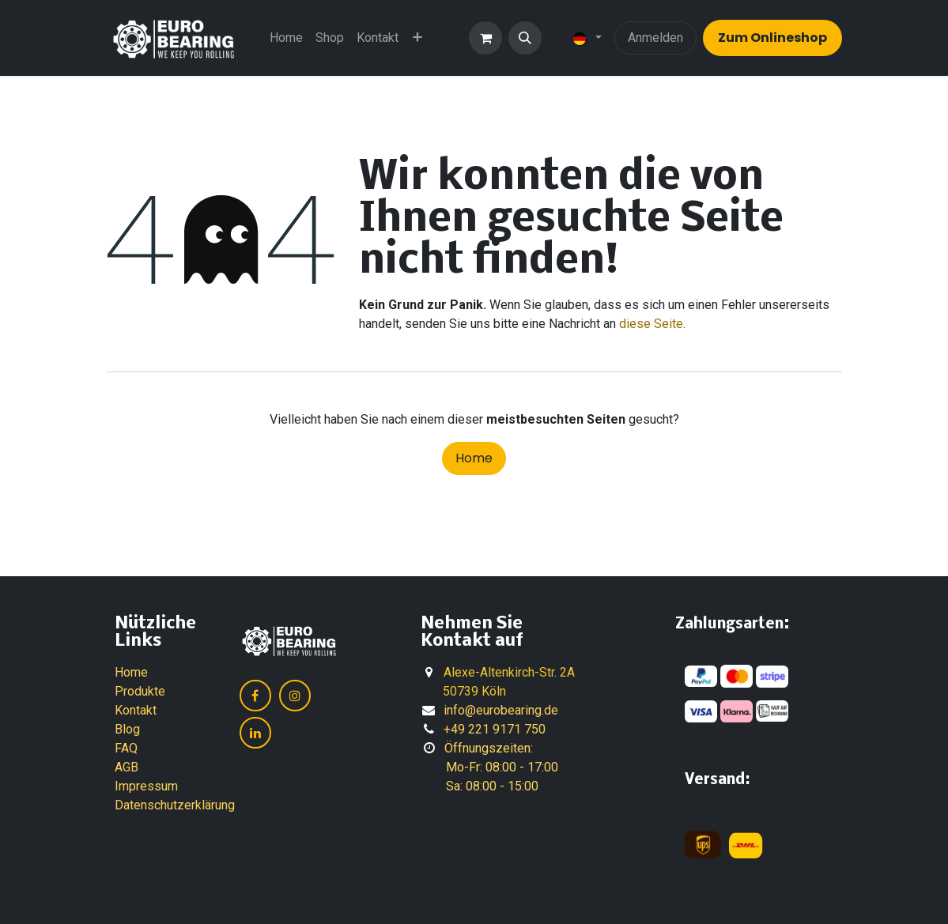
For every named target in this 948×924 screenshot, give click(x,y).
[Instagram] (295, 695)
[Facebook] (255, 695)
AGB (126, 767)
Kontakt (136, 710)
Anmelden (655, 37)
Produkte (140, 691)
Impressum (146, 786)
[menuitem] (286, 38)
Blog (127, 729)
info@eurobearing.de (501, 710)
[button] (525, 38)
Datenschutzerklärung (175, 805)
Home (474, 458)
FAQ (126, 748)
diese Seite (651, 323)
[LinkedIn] (255, 733)
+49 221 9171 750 (495, 729)
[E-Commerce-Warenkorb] (485, 38)
